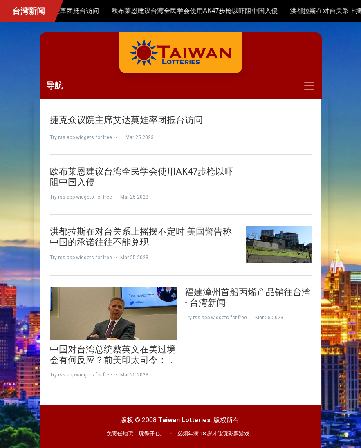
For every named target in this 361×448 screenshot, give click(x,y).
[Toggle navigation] (180, 86)
